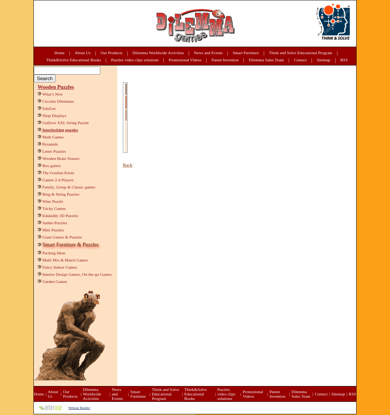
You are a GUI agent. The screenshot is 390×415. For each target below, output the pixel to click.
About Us (83, 52)
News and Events (208, 52)
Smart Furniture (246, 52)
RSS (344, 60)
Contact (300, 60)
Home (59, 52)
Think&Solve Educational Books (73, 60)
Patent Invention (225, 60)
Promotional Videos (185, 60)
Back (128, 165)
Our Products (111, 52)
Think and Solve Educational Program (301, 52)
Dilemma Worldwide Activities (158, 52)
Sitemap (323, 60)
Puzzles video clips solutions (135, 60)
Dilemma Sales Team (266, 60)
